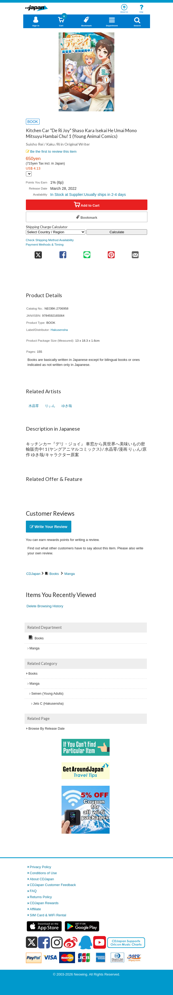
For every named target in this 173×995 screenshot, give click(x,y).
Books (54, 574)
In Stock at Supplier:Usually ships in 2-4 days (88, 194)
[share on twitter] (38, 253)
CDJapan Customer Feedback (53, 885)
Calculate (117, 232)
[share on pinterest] (111, 253)
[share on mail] (135, 253)
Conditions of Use (43, 873)
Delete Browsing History (45, 606)
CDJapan (33, 574)
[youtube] (99, 942)
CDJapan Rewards (44, 903)
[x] (31, 942)
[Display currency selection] (29, 173)
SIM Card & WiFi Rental (48, 915)
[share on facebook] (63, 253)
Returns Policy (41, 897)
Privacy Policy (40, 867)
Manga (69, 574)
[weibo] (70, 942)
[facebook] (44, 942)
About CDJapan (42, 879)
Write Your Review (48, 527)
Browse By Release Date (47, 728)
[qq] (85, 942)
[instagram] (57, 942)
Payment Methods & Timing (45, 244)
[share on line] (87, 253)
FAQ (33, 891)
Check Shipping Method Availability (50, 240)
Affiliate (35, 909)
